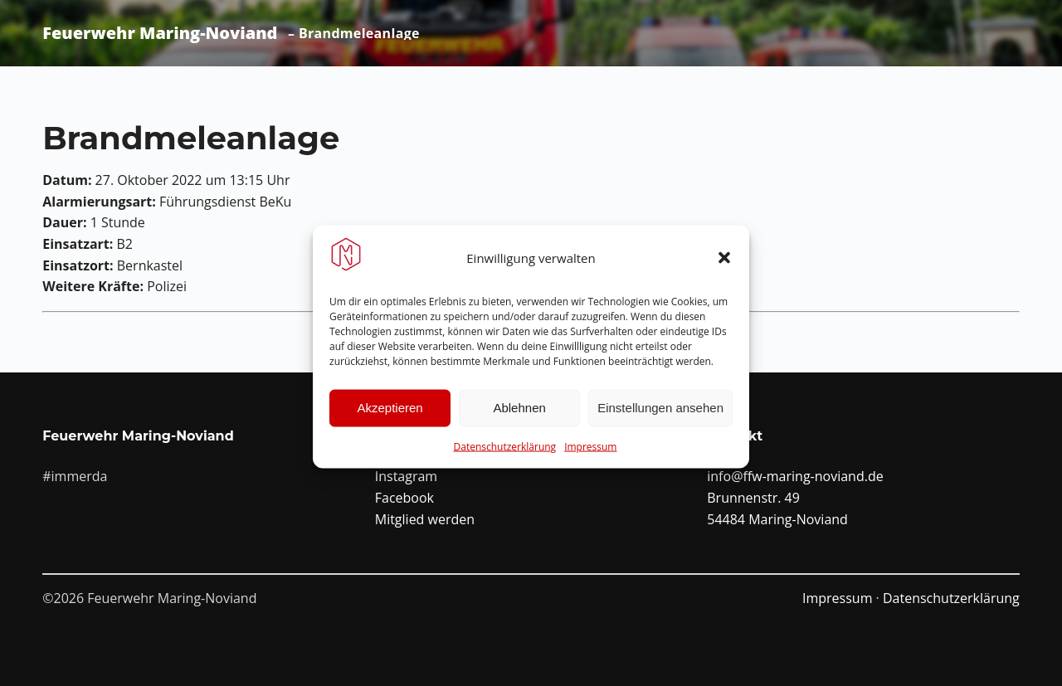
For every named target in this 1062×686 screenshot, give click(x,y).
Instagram (406, 476)
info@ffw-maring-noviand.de (795, 476)
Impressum (590, 453)
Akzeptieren (389, 415)
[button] (724, 264)
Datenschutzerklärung (505, 453)
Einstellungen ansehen (660, 415)
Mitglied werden (425, 519)
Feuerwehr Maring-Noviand (159, 33)
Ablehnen (519, 415)
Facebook (404, 498)
